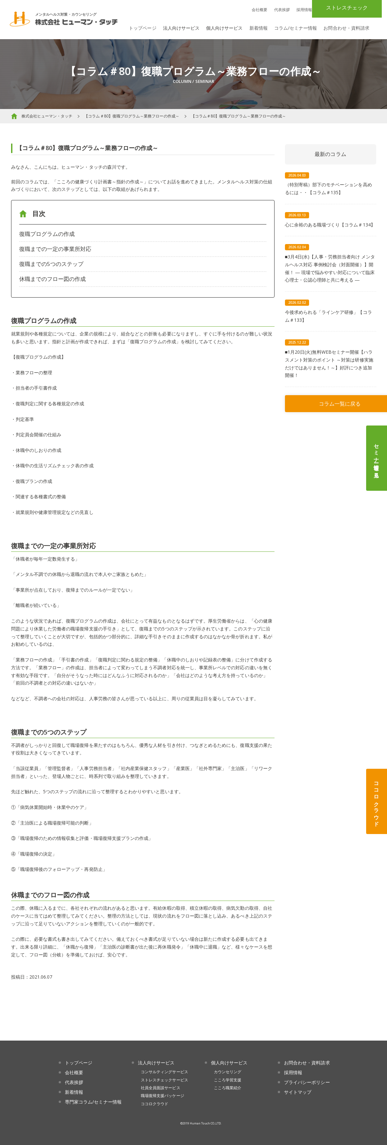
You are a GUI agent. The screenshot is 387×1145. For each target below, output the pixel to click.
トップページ (142, 28)
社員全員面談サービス (160, 1088)
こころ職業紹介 (227, 1088)
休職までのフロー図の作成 (52, 279)
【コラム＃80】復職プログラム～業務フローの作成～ (131, 116)
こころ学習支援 (227, 1080)
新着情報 (258, 28)
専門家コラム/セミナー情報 (93, 1102)
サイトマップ (297, 1092)
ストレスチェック (347, 7)
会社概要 (259, 9)
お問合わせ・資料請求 (346, 28)
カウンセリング (227, 1072)
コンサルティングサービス (164, 1072)
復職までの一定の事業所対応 (55, 249)
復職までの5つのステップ (51, 264)
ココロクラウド (376, 801)
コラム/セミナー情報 (295, 28)
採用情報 (304, 9)
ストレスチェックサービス (164, 1080)
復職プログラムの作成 (47, 234)
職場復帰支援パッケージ (162, 1095)
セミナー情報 (376, 458)
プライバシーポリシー (307, 1082)
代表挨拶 (282, 9)
